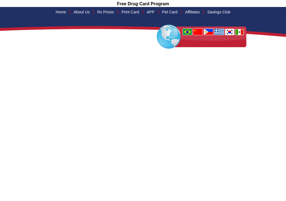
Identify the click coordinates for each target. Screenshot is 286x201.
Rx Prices (105, 12)
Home (61, 12)
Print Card (130, 12)
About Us (82, 12)
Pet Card (169, 12)
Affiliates (192, 12)
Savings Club (218, 12)
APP (150, 12)
